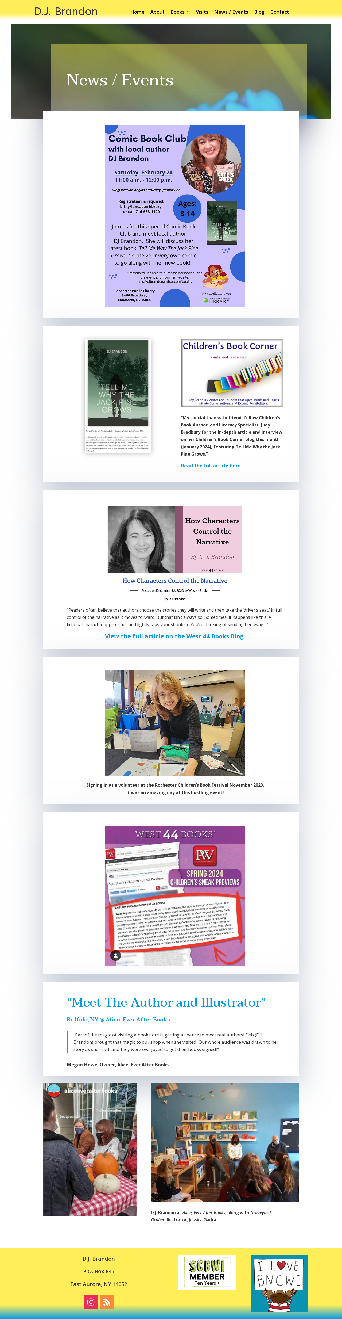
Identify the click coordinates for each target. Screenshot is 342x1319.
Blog (259, 12)
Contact (279, 12)
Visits (202, 12)
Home (137, 12)
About (157, 12)
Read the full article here (211, 465)
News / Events (231, 12)
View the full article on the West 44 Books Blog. (175, 636)
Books (177, 12)
